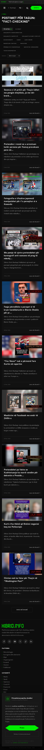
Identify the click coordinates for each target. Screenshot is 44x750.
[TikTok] (25, 641)
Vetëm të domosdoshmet (22, 734)
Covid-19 (6, 684)
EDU (4, 692)
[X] (20, 641)
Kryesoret (6, 687)
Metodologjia (7, 652)
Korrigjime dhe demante (11, 655)
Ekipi (4, 657)
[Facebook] (4, 641)
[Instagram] (9, 641)
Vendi (4, 679)
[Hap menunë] (4, 7)
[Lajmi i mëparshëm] (37, 2)
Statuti (5, 665)
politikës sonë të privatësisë (20, 742)
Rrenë (4, 689)
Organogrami (7, 660)
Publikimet (6, 667)
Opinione (6, 682)
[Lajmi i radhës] (41, 2)
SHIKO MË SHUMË (22, 610)
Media (5, 677)
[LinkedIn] (31, 641)
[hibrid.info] (13, 626)
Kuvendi (5, 662)
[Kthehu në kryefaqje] (12, 8)
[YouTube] (15, 641)
